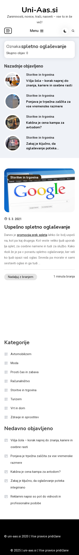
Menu (37, 31)
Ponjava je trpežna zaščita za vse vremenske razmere (42, 459)
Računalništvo (20, 381)
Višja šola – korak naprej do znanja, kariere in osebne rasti (42, 443)
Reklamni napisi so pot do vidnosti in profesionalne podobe (36, 500)
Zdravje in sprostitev (25, 417)
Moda (14, 363)
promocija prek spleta (32, 235)
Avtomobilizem (21, 354)
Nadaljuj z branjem (20, 277)
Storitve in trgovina (40, 75)
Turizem (16, 399)
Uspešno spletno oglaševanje (37, 227)
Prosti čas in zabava (25, 372)
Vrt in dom (18, 408)
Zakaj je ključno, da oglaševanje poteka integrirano (41, 148)
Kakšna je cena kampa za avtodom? (36, 472)
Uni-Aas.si (39, 10)
